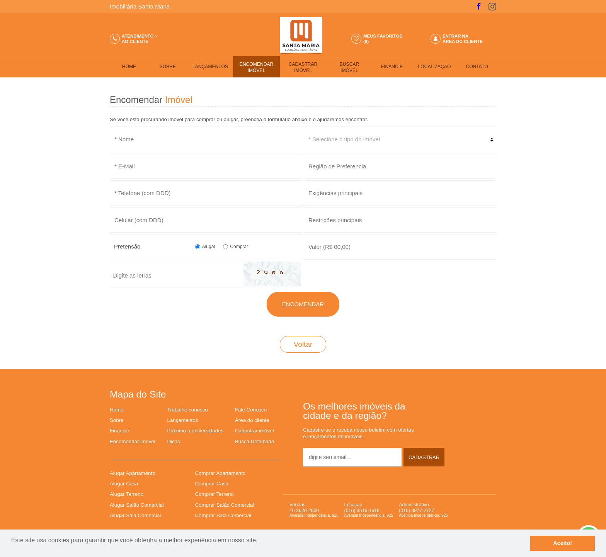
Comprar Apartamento (220, 473)
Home (116, 410)
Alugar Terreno (126, 494)
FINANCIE (392, 66)
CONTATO (477, 66)
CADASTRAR (424, 457)
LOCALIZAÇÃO (434, 66)
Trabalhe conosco (187, 410)
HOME (129, 66)
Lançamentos (182, 420)
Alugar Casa (124, 484)
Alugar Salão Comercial (137, 505)
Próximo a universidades (195, 431)
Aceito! (562, 543)
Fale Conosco (251, 410)
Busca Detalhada (254, 441)
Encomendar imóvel (132, 441)
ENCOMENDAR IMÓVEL (256, 67)
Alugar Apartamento (132, 473)
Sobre (116, 420)
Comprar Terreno (214, 494)
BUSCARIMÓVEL (349, 67)
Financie (119, 431)
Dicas (173, 441)
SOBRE (168, 66)
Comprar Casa (211, 484)
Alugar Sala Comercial (135, 515)
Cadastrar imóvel (254, 431)
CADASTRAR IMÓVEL (303, 67)
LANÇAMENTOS (210, 66)
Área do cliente (252, 420)
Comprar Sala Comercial (223, 515)
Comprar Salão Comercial (224, 505)
